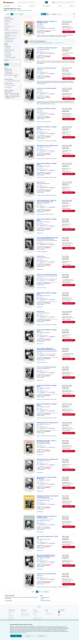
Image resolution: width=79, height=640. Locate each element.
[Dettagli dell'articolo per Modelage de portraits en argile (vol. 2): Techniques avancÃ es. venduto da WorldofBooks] (29, 28)
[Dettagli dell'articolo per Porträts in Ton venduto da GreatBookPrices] (29, 188)
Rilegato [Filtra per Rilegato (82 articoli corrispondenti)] (7, 46)
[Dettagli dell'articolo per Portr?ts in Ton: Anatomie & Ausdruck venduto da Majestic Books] (29, 373)
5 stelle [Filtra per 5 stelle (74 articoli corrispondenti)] (10, 97)
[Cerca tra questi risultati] (49, 17)
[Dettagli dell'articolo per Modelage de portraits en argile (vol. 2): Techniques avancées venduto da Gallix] (29, 523)
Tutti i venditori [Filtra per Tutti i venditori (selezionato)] (9, 91)
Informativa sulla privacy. (21, 632)
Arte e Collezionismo (47, 5)
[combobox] (31, 2)
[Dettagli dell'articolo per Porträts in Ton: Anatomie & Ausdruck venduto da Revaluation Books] (29, 580)
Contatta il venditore (40, 32)
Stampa (34, 613)
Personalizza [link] (41, 635)
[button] (74, 17)
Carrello (9, 619)
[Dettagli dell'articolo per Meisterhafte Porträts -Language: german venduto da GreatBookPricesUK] (29, 429)
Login (58, 2)
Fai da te (47, 611)
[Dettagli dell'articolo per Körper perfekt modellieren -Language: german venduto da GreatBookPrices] (29, 133)
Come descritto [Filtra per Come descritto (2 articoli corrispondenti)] (9, 41)
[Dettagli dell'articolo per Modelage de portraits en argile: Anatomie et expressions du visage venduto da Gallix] (29, 502)
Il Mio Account (10, 615)
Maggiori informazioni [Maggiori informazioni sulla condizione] (13, 32)
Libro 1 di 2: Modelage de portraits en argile (45, 518)
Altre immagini (29, 362)
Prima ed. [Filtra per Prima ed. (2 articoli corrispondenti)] (7, 51)
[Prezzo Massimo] (12, 77)
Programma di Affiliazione (25, 613)
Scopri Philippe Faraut (59, 42)
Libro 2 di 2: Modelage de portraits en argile (45, 498)
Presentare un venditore (25, 615)
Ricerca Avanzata (7, 5)
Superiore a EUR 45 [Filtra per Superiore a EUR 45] (9, 73)
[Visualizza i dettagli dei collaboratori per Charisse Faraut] (47, 443)
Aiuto (73, 2)
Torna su (39, 606)
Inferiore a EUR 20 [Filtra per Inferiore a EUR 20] (9, 70)
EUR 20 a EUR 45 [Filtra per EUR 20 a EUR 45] (8, 72)
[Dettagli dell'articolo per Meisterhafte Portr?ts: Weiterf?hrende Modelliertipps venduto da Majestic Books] (29, 484)
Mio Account (63, 2)
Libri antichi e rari (32, 5)
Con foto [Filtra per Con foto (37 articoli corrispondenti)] (8, 55)
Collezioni (19, 5)
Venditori (60, 5)
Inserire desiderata (8, 600)
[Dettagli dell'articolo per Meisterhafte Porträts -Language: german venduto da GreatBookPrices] (29, 152)
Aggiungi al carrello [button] (69, 31)
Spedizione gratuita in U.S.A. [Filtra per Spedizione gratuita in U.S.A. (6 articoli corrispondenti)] (12, 80)
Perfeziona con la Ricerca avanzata (24, 10)
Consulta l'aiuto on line (45, 597)
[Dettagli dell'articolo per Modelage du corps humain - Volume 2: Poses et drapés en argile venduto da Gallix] (29, 447)
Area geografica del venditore (10, 85)
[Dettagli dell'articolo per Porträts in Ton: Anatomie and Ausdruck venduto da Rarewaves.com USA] (29, 281)
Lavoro (34, 615)
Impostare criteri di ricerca (45, 600)
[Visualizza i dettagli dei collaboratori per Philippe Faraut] (40, 24)
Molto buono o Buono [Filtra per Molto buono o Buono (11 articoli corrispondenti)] (10, 38)
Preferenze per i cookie (37, 619)
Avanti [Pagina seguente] (21, 14)
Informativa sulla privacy (37, 617)
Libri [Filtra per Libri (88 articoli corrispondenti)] (7, 20)
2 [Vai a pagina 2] (14, 14)
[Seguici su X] (59, 615)
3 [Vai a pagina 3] (42, 591)
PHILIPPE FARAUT (12, 10)
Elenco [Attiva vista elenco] (43, 14)
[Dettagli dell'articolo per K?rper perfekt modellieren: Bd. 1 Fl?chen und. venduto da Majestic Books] (29, 543)
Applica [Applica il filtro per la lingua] (6, 64)
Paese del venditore (8, 87)
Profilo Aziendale (36, 611)
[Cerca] (46, 2)
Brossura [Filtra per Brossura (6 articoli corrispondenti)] (7, 47)
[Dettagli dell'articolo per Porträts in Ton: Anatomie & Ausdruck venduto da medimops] (29, 74)
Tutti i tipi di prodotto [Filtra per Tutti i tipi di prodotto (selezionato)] (9, 18)
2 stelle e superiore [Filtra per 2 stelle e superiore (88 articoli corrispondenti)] (12, 93)
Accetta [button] (16, 635)
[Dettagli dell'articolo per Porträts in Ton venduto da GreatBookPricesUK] (29, 318)
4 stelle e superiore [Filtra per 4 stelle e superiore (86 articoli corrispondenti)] (12, 96)
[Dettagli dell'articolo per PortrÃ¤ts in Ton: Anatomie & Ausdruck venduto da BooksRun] (29, 54)
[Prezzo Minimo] (7, 77)
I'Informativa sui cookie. (36, 631)
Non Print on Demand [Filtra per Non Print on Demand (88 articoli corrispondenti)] (10, 57)
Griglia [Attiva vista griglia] (49, 14)
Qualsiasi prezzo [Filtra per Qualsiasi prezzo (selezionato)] (8, 69)
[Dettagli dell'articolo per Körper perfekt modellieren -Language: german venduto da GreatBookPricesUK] (29, 299)
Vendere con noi (72, 5)
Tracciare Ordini (11, 617)
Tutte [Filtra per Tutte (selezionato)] (6, 44)
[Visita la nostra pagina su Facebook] (59, 612)
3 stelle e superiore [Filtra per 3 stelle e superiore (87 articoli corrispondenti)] (12, 94)
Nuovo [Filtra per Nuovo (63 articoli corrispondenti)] (7, 34)
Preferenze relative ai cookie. (54, 630)
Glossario (42, 598)
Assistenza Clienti (49, 613)
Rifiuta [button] (28, 635)
